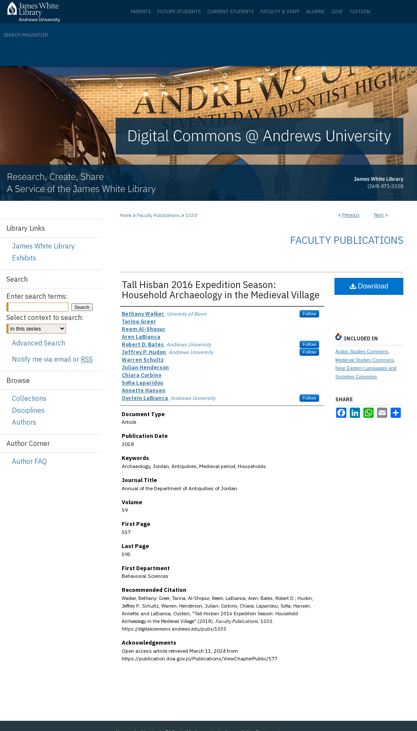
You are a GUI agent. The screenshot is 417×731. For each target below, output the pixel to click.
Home (125, 215)
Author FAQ (29, 461)
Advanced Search (38, 343)
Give (337, 11)
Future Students (178, 11)
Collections (29, 398)
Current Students (230, 11)
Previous (351, 215)
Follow (309, 313)
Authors (24, 422)
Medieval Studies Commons (364, 360)
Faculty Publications (158, 215)
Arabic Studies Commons (361, 351)
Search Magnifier (25, 35)
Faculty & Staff (280, 11)
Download (369, 286)
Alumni (315, 11)
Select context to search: (44, 317)
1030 (191, 215)
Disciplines (28, 410)
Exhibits (24, 258)
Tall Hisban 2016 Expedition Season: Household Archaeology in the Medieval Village (221, 289)
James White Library (43, 246)
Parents (141, 11)
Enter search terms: (37, 296)
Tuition (359, 11)
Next (379, 215)
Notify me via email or (52, 359)
